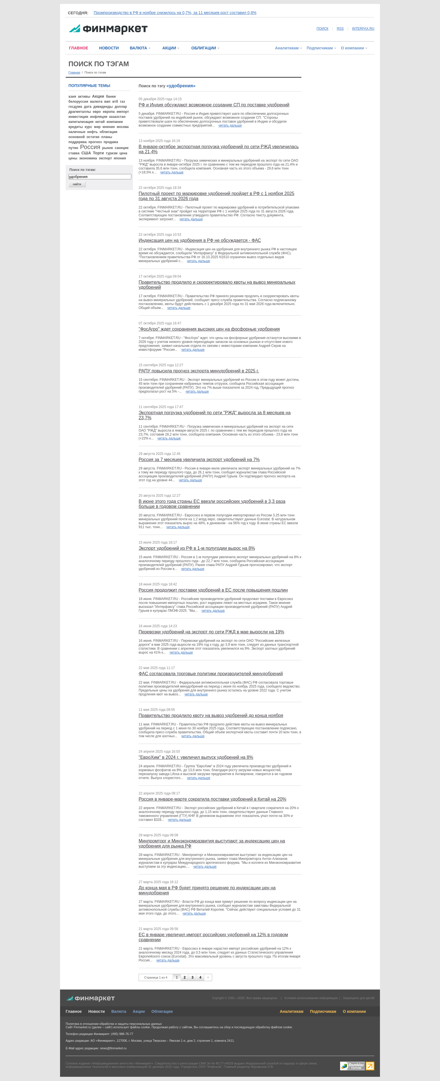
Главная (74, 72)
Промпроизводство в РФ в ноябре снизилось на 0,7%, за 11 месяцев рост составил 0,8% (175, 12)
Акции (139, 1011)
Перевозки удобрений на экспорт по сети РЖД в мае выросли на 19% (211, 631)
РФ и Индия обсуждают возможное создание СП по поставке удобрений (214, 104)
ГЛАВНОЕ (78, 48)
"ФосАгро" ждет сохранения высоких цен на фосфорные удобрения (209, 329)
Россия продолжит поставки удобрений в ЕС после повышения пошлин (213, 590)
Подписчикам (320, 48)
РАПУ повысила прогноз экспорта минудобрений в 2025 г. (199, 370)
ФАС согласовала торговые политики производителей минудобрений (211, 673)
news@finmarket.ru (113, 1048)
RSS (340, 29)
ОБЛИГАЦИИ (203, 48)
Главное (74, 1011)
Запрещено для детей (358, 998)
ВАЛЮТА (138, 48)
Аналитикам (287, 48)
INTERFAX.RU (363, 29)
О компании (352, 48)
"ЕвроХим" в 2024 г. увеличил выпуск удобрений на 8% (196, 757)
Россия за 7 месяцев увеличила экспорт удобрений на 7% (199, 459)
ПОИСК (322, 29)
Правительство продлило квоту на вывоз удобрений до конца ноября (211, 715)
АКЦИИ (169, 48)
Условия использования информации (311, 998)
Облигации (162, 1011)
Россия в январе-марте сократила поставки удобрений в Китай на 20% (212, 799)
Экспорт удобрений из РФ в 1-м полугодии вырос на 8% (197, 548)
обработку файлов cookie (273, 1027)
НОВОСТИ (109, 48)
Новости (96, 1011)
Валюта (118, 1011)
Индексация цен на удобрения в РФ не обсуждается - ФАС (200, 240)
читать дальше (230, 125)
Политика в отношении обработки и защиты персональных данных (114, 1023)
